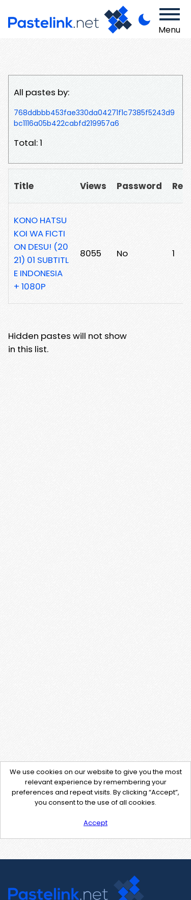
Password (139, 186)
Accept (95, 823)
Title (24, 186)
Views (93, 186)
